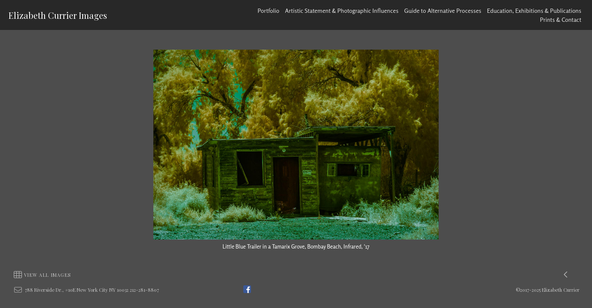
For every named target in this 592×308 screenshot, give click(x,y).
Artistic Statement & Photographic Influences (341, 10)
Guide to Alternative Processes (442, 10)
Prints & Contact (561, 19)
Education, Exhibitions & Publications (534, 10)
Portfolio (268, 10)
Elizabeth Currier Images (58, 15)
